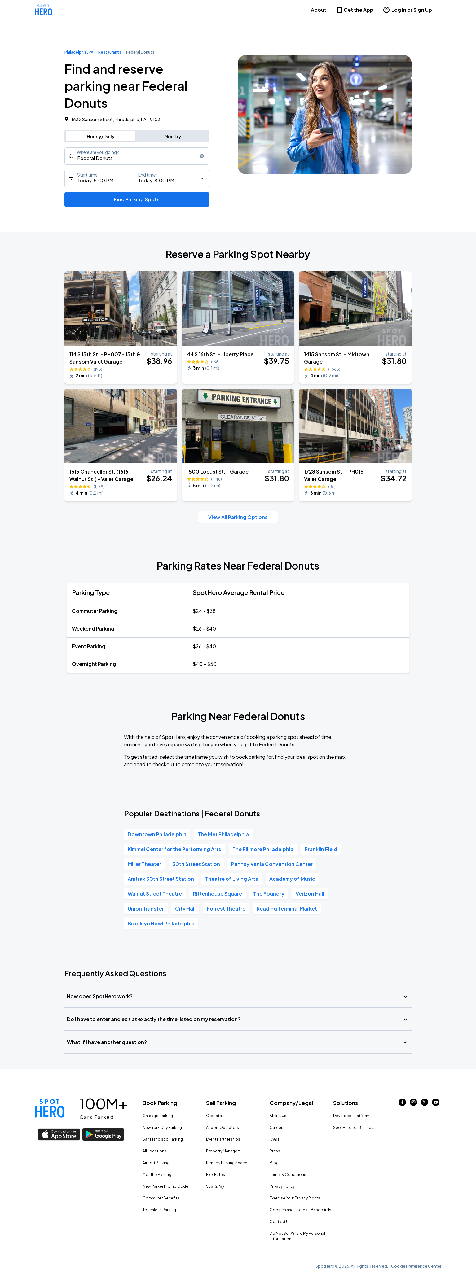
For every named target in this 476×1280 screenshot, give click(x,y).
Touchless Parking (159, 1210)
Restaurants (109, 52)
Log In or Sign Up (407, 10)
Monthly (173, 136)
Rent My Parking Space (226, 1162)
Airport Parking (156, 1162)
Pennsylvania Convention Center (272, 864)
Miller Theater (144, 864)
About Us (278, 1115)
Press (275, 1151)
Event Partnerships (223, 1139)
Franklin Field (321, 849)
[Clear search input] (201, 156)
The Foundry (268, 893)
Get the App (354, 10)
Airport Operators (222, 1127)
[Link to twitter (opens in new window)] (424, 1104)
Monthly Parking (157, 1174)
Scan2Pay (215, 1186)
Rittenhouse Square (217, 893)
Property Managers (223, 1151)
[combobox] (136, 156)
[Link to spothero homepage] (49, 1108)
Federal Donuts (140, 52)
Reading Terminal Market (287, 908)
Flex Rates (215, 1174)
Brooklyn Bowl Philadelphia (161, 923)
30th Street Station (196, 864)
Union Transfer (146, 908)
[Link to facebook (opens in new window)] (402, 1104)
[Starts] (136, 178)
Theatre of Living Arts (231, 879)
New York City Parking (162, 1127)
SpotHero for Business (354, 1127)
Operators (216, 1115)
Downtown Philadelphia (157, 834)
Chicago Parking (158, 1115)
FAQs (275, 1139)
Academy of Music (292, 879)
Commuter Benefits (161, 1198)
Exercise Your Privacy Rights (295, 1198)
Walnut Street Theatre (155, 893)
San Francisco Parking (163, 1139)
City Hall (185, 908)
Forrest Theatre (226, 908)
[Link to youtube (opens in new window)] (435, 1104)
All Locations (154, 1151)
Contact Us (280, 1221)
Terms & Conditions (288, 1174)
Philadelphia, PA (78, 52)
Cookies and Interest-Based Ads (300, 1210)
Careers (277, 1127)
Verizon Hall (310, 893)
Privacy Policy (282, 1186)
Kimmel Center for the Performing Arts (174, 849)
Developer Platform (351, 1115)
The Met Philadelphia (223, 834)
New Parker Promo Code (165, 1186)
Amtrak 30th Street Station (161, 879)
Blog (274, 1162)
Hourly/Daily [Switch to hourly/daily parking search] (101, 136)
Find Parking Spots (137, 199)
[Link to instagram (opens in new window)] (413, 1104)
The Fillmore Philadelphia (262, 849)
